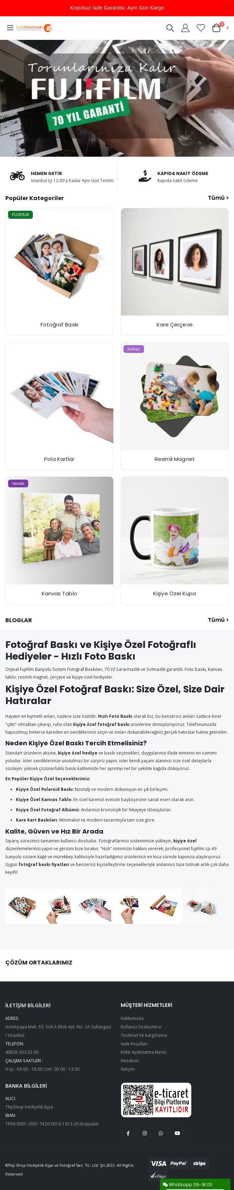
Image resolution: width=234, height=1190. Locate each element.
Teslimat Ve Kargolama (144, 1035)
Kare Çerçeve (175, 324)
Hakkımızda (132, 1018)
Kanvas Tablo (59, 593)
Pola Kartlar (59, 459)
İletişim (128, 1069)
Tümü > (218, 198)
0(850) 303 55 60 (21, 1052)
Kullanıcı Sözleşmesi (141, 1026)
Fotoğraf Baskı (59, 324)
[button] (170, 29)
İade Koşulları (134, 1043)
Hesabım (130, 1060)
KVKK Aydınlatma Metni (143, 1052)
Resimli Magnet (175, 459)
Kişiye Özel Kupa (174, 593)
